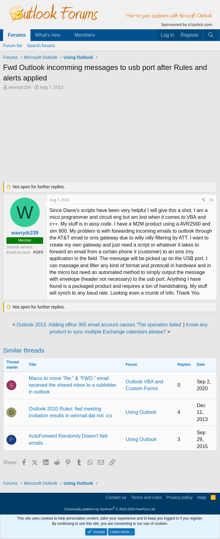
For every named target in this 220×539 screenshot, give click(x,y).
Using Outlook (141, 412)
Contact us (116, 497)
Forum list (12, 45)
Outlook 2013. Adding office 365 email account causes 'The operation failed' (99, 324)
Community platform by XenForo (110, 509)
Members (84, 35)
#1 (212, 200)
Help (201, 497)
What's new (47, 35)
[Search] (210, 35)
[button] (65, 35)
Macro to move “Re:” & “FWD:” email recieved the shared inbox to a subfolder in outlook (73, 385)
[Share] (203, 200)
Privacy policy (179, 497)
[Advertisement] (110, 137)
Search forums (41, 45)
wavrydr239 (20, 87)
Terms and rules (146, 497)
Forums (17, 35)
